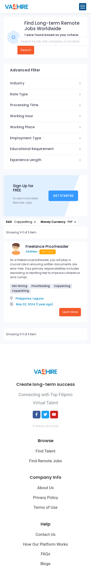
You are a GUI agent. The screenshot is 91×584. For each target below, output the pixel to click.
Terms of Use (45, 507)
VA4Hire (31, 251)
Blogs (45, 563)
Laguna (38, 298)
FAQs (45, 553)
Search (26, 50)
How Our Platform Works (45, 544)
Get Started (63, 196)
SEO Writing (19, 286)
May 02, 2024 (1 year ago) (34, 304)
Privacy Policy (45, 497)
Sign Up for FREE (23, 188)
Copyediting (20, 291)
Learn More (70, 312)
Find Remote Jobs (45, 460)
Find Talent (45, 451)
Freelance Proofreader (47, 246)
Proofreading (41, 286)
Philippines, (24, 298)
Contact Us (45, 534)
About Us (45, 487)
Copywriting (62, 286)
